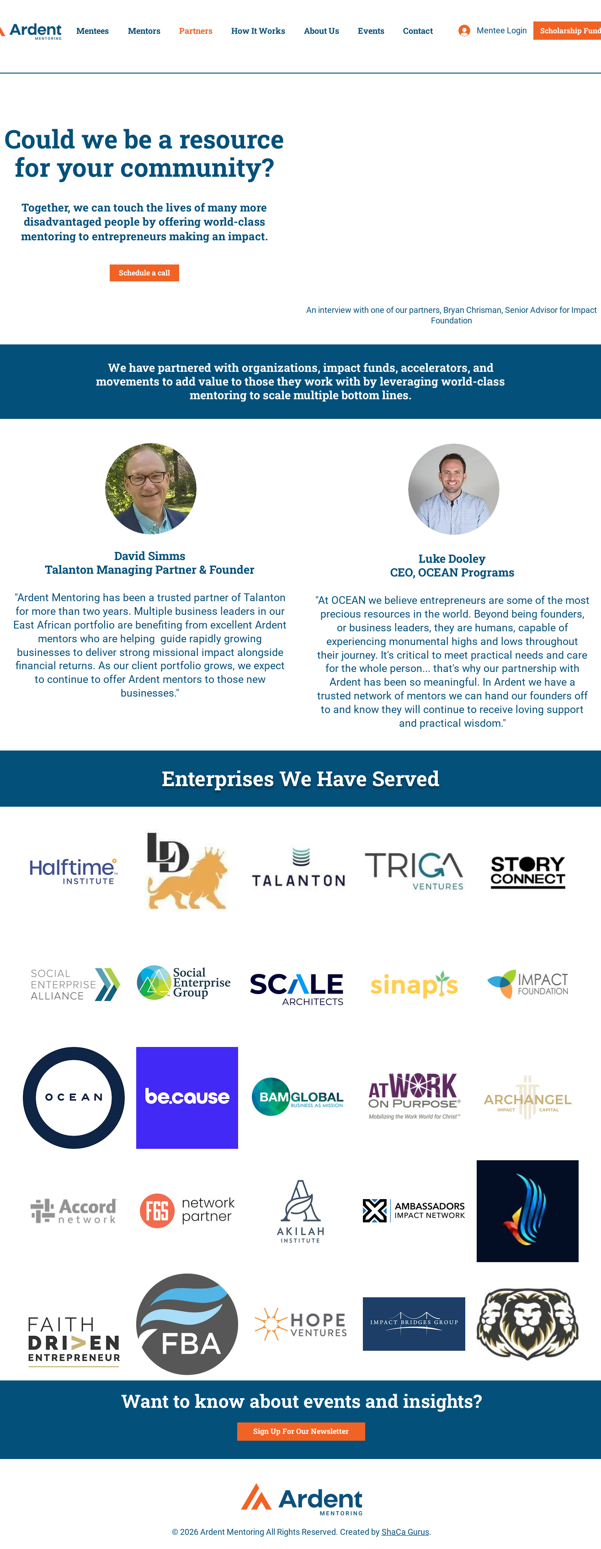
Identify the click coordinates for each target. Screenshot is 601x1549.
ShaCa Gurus (405, 1532)
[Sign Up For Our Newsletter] (301, 1431)
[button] (92, 31)
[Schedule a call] (144, 272)
